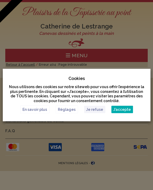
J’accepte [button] (122, 109)
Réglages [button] (67, 109)
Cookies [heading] (76, 78)
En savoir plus (34, 109)
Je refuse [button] (94, 109)
